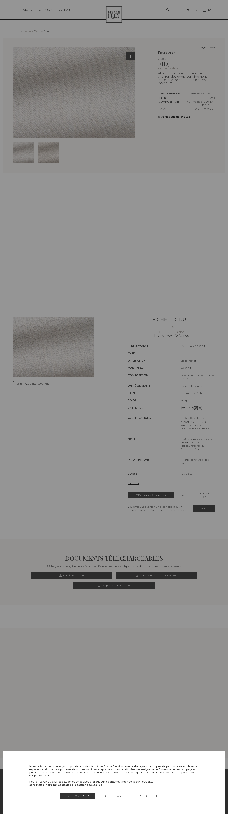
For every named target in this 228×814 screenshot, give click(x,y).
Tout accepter (77, 796)
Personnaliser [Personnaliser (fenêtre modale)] (150, 796)
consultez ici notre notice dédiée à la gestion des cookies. (65, 784)
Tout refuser (114, 796)
